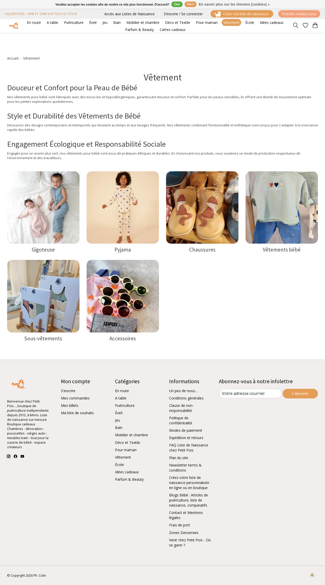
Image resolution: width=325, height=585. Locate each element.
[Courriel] (250, 393)
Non (190, 4)
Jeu (117, 420)
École (119, 464)
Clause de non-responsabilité (181, 408)
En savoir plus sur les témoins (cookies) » (234, 4)
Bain (118, 427)
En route (122, 390)
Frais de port (179, 525)
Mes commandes (75, 398)
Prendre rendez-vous (299, 13)
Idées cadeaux (127, 472)
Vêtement (123, 457)
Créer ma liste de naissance (241, 14)
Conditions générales (186, 398)
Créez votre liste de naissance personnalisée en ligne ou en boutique (189, 482)
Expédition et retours (186, 437)
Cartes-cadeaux (172, 29)
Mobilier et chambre (131, 434)
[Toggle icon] (295, 25)
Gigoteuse (43, 249)
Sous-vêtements (43, 338)
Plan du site (178, 457)
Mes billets (69, 405)
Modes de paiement (185, 430)
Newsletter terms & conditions (185, 468)
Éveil (118, 412)
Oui (177, 4)
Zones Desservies (184, 532)
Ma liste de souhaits (77, 412)
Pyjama (123, 249)
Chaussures (202, 249)
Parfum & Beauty (129, 479)
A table (120, 398)
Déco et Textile (127, 442)
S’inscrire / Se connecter (183, 13)
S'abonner (300, 393)
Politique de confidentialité (180, 420)
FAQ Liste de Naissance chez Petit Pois (188, 448)
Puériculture (125, 405)
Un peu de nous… (183, 390)
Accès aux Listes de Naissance (129, 13)
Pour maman (126, 449)
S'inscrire (68, 390)
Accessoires (122, 338)
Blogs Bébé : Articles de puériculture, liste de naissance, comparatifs (188, 500)
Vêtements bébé (282, 249)
